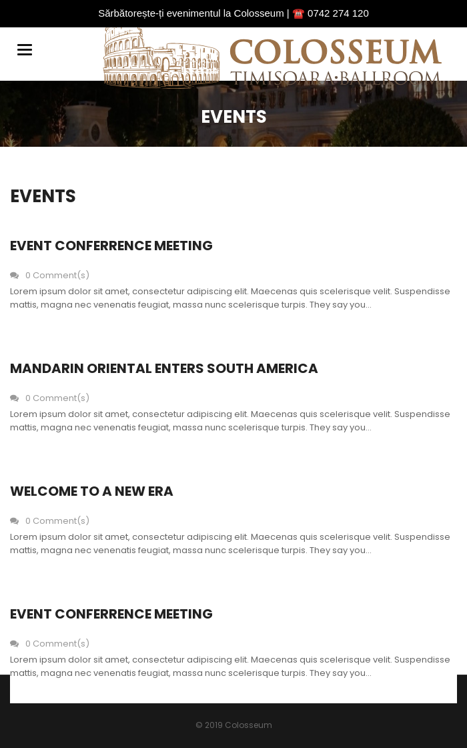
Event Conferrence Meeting (111, 245)
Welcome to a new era (91, 491)
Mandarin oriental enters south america (164, 368)
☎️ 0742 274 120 (330, 13)
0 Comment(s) (49, 275)
